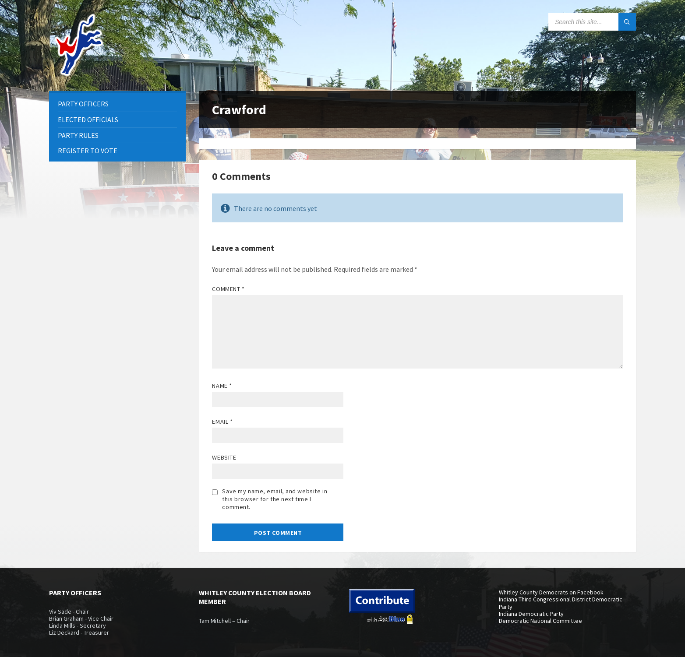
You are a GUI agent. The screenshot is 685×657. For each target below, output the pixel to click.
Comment (228, 289)
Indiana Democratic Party (531, 614)
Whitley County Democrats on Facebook (551, 592)
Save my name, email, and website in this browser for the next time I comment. (274, 499)
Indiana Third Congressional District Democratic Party (560, 602)
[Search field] (592, 22)
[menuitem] (117, 104)
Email (222, 421)
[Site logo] (79, 74)
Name (222, 386)
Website (224, 457)
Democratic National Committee (540, 621)
